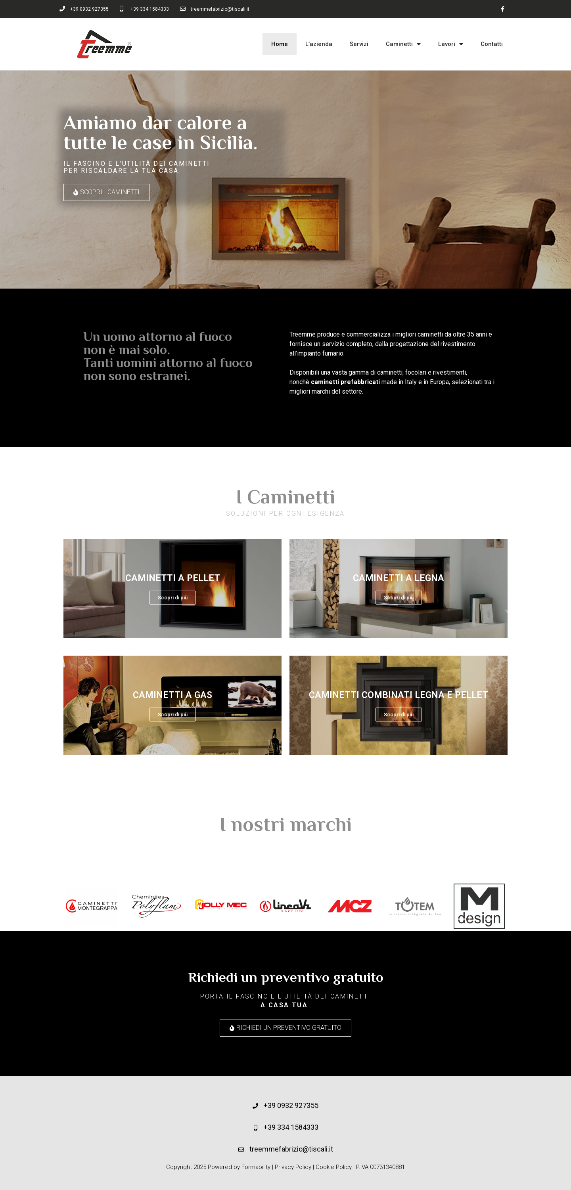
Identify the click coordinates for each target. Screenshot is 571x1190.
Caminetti (403, 44)
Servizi (359, 44)
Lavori (450, 44)
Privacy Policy (293, 1167)
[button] (106, 192)
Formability (255, 1167)
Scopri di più (173, 598)
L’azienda (318, 44)
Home (279, 44)
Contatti (492, 44)
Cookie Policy (334, 1167)
